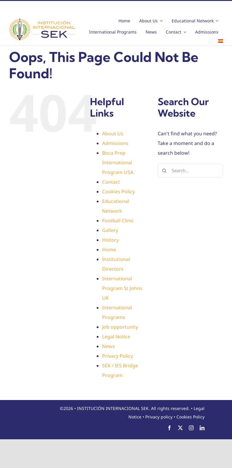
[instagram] (191, 427)
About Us (112, 133)
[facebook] (169, 427)
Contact (111, 182)
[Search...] (190, 170)
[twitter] (180, 427)
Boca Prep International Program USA (117, 163)
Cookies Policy (118, 191)
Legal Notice (116, 336)
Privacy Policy (117, 356)
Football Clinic (118, 220)
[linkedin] (202, 427)
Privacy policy (158, 417)
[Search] (164, 170)
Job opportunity (120, 327)
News (108, 346)
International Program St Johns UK (122, 288)
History (110, 240)
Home (109, 249)
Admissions (115, 143)
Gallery (110, 230)
